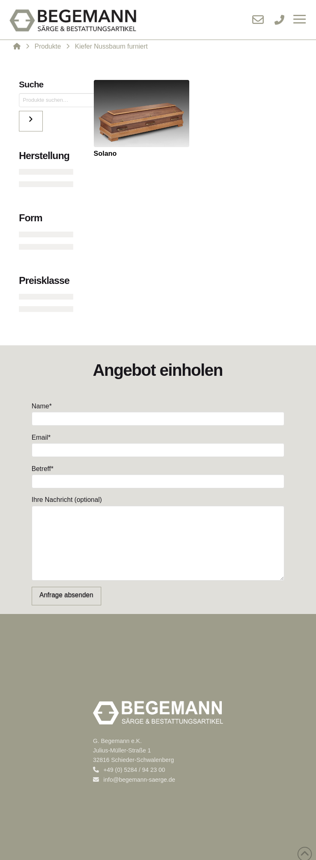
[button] (299, 20)
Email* (158, 444)
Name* (158, 413)
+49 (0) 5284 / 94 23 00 (129, 769)
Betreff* (158, 475)
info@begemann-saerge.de (134, 779)
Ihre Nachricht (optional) (158, 505)
